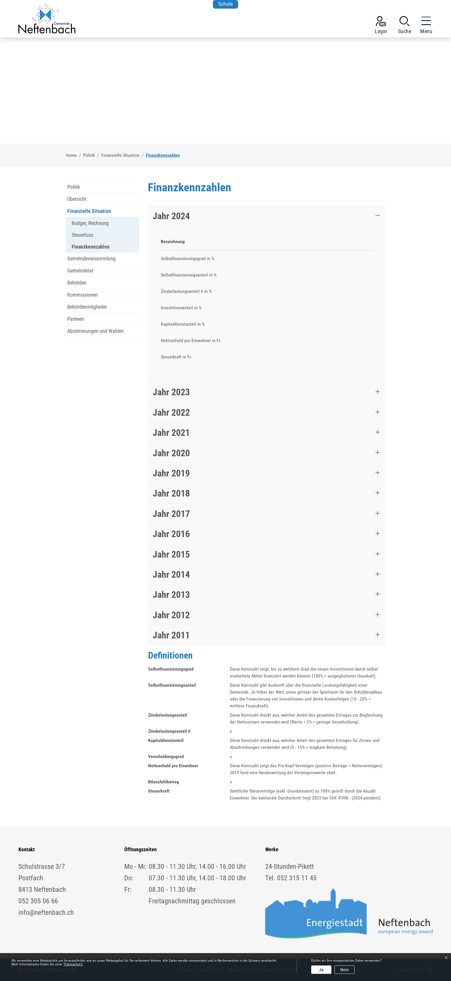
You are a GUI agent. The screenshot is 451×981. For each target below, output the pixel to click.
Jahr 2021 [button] (171, 432)
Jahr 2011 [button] (171, 635)
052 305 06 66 (38, 901)
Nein (344, 969)
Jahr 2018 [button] (171, 493)
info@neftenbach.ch (46, 913)
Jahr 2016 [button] (171, 533)
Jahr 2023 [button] (171, 392)
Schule (225, 4)
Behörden (77, 283)
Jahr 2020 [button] (171, 453)
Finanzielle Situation (89, 211)
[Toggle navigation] (424, 26)
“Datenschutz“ (73, 964)
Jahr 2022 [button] (171, 412)
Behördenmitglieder (87, 307)
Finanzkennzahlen (91, 248)
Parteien (75, 319)
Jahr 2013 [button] (171, 594)
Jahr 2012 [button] (171, 615)
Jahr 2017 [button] (171, 513)
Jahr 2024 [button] (171, 216)
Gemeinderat (80, 271)
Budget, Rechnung (90, 223)
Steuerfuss (82, 235)
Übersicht (76, 199)
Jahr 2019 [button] (171, 473)
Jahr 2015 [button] (171, 554)
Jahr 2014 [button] (171, 574)
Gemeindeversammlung (91, 258)
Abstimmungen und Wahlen (95, 331)
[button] (405, 26)
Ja (321, 969)
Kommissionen (82, 295)
